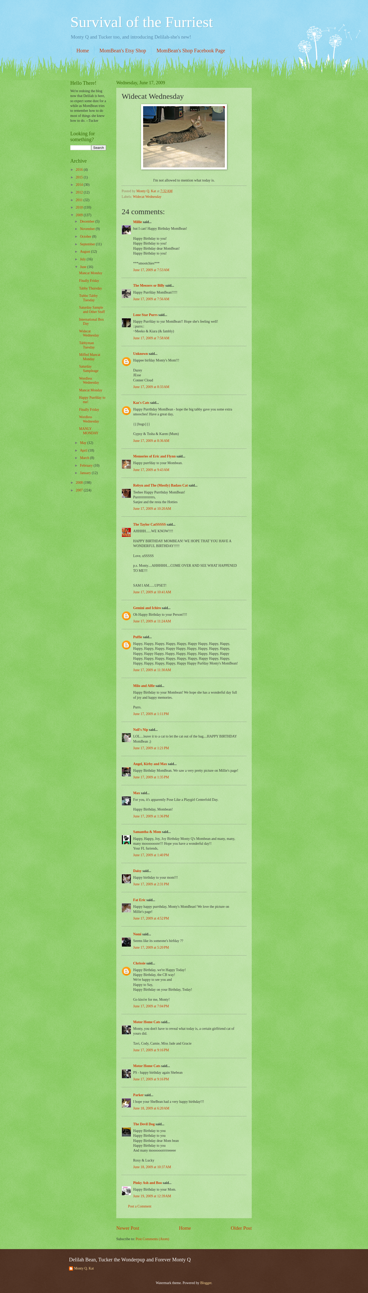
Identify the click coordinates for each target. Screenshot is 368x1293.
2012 (80, 192)
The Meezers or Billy (149, 285)
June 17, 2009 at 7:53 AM (151, 270)
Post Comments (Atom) (152, 1239)
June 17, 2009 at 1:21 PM (151, 748)
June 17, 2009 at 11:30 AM (152, 670)
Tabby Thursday (90, 288)
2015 (80, 177)
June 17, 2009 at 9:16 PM (151, 1050)
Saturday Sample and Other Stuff (92, 310)
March (85, 458)
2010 (80, 207)
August (85, 251)
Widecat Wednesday (147, 197)
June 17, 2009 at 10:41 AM (152, 592)
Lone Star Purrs (145, 315)
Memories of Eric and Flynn (154, 456)
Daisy (137, 871)
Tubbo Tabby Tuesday (88, 298)
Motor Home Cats (146, 1022)
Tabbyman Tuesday (87, 345)
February (87, 465)
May (83, 443)
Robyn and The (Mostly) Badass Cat (160, 485)
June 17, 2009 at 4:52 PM (151, 918)
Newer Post (127, 1228)
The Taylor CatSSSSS (149, 524)
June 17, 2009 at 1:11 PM (151, 714)
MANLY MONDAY (88, 431)
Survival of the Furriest (141, 22)
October (86, 236)
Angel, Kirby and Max (150, 764)
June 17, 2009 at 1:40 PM (151, 855)
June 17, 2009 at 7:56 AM (151, 299)
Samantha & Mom (147, 832)
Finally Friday (89, 281)
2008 (80, 483)
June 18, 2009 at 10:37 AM (152, 1167)
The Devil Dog (144, 1124)
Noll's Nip (140, 730)
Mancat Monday (90, 273)
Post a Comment (139, 1206)
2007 (80, 490)
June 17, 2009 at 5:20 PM (151, 947)
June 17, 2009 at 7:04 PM (151, 1006)
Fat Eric (139, 900)
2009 (80, 215)
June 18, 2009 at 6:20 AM (151, 1108)
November (88, 229)
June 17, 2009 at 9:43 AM (151, 470)
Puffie (137, 637)
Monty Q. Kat (84, 1268)
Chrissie (139, 963)
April (84, 450)
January (86, 473)
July (83, 259)
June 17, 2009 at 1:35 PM (151, 777)
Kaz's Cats (141, 403)
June (83, 267)
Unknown (140, 354)
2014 (80, 185)
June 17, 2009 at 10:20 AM (152, 509)
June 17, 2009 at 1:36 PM (151, 816)
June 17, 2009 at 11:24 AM (152, 621)
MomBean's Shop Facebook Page (190, 50)
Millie (137, 222)
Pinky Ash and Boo (147, 1183)
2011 (80, 200)
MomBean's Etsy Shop (122, 50)
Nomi (137, 934)
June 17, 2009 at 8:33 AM (151, 387)
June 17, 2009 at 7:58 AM (151, 338)
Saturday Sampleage (88, 369)
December (87, 221)
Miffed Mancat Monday (89, 357)
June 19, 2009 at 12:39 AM (152, 1196)
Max (136, 793)
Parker (138, 1095)
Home (82, 50)
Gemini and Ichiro (147, 608)
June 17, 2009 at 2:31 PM (151, 884)
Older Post (241, 1228)
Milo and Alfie (144, 686)
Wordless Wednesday (89, 381)
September (88, 244)
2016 (80, 170)
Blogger (205, 1283)
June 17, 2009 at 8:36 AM (151, 441)
